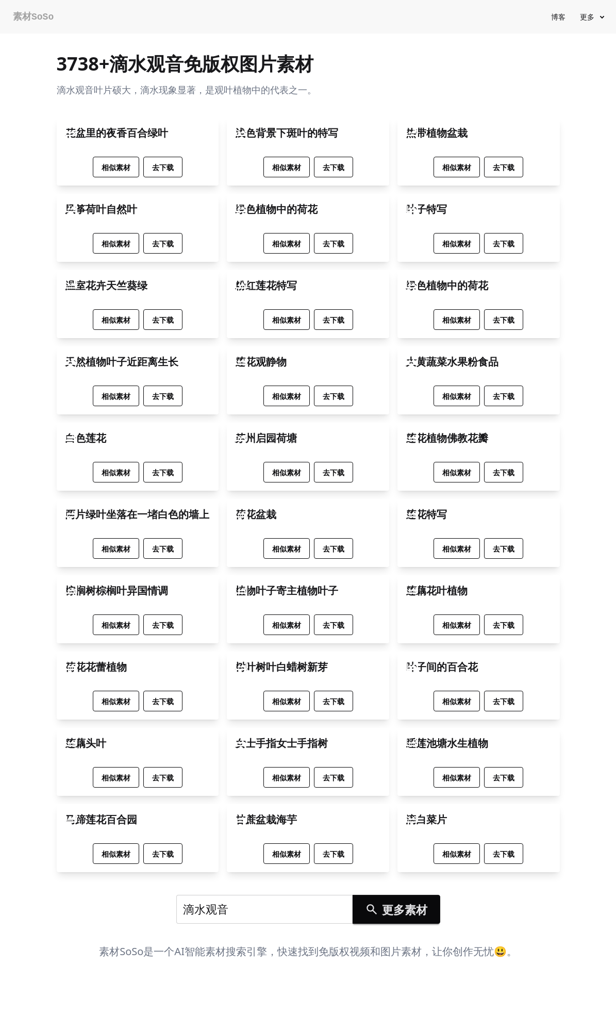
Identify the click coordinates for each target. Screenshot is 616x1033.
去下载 (163, 167)
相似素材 (116, 167)
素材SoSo (33, 17)
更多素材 (396, 909)
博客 (558, 17)
